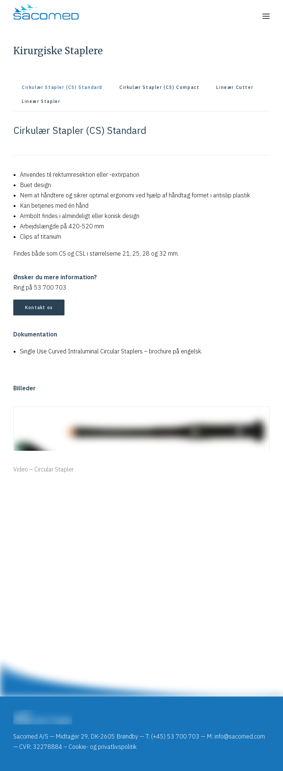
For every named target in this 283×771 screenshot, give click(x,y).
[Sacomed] (46, 16)
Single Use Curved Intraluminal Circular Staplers (81, 351)
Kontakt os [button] (39, 307)
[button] (266, 16)
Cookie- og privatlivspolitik (103, 746)
